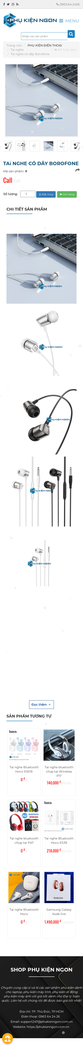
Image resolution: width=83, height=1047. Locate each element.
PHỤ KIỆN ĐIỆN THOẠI (45, 45)
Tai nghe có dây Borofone (30, 54)
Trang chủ (14, 45)
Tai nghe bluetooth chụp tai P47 (24, 840)
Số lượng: (10, 194)
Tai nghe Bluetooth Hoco (24, 912)
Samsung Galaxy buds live (59, 912)
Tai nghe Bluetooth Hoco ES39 (59, 840)
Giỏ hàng (67, 194)
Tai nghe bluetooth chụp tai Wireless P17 (59, 771)
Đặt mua (46, 194)
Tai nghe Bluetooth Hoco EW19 (24, 769)
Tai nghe (17, 50)
